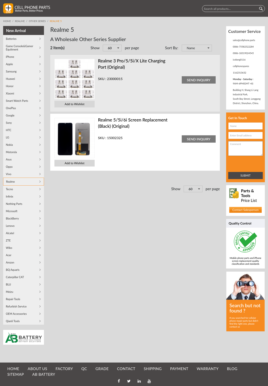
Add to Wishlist (74, 104)
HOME (13, 368)
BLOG (232, 368)
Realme (20, 21)
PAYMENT (179, 368)
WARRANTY (208, 368)
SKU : (102, 79)
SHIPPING (153, 368)
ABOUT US (37, 368)
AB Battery (43, 374)
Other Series (37, 21)
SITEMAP (15, 374)
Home (7, 21)
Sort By (171, 47)
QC (84, 368)
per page (132, 47)
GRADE (102, 368)
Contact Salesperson (245, 210)
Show (95, 47)
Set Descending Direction (216, 48)
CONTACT (126, 368)
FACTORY (64, 368)
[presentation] (246, 163)
